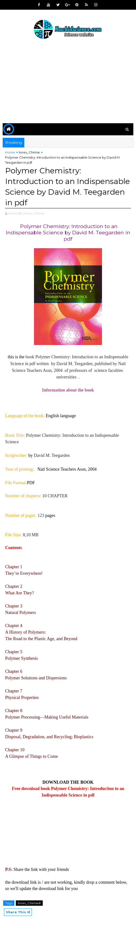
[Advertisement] (68, 82)
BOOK (87, 782)
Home (10, 152)
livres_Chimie (29, 152)
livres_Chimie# (29, 903)
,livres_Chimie (33, 213)
